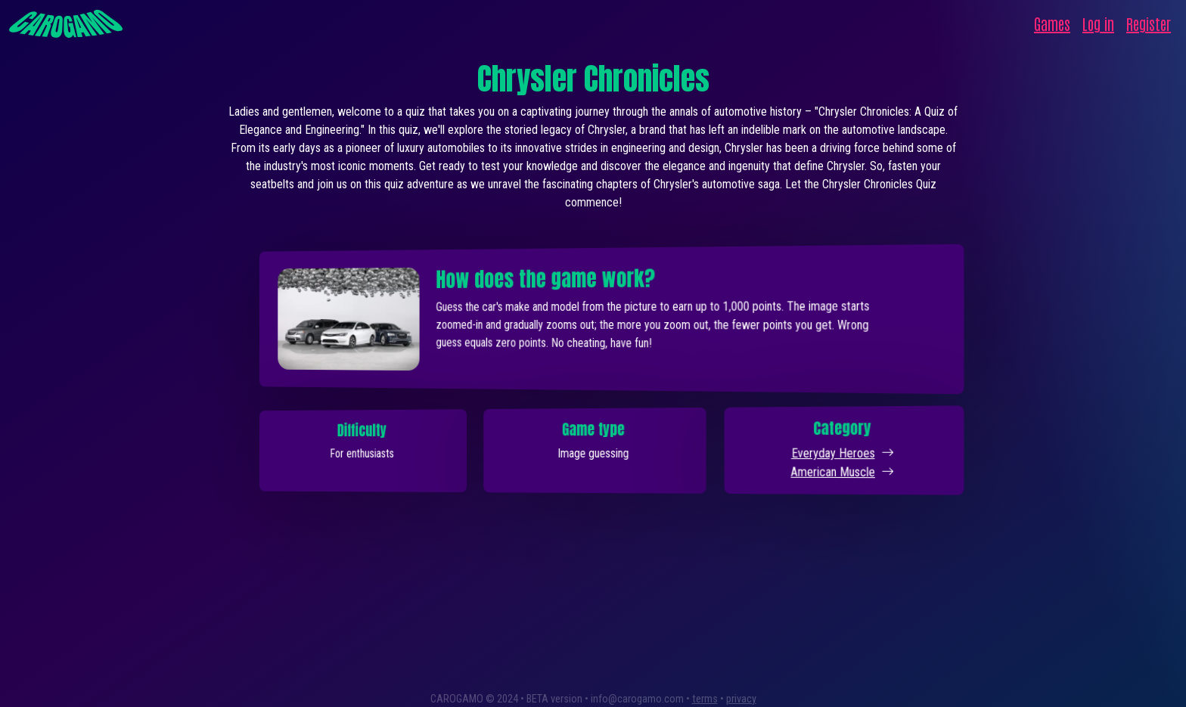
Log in (1098, 23)
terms (705, 699)
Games (1052, 23)
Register (1148, 23)
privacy (741, 699)
